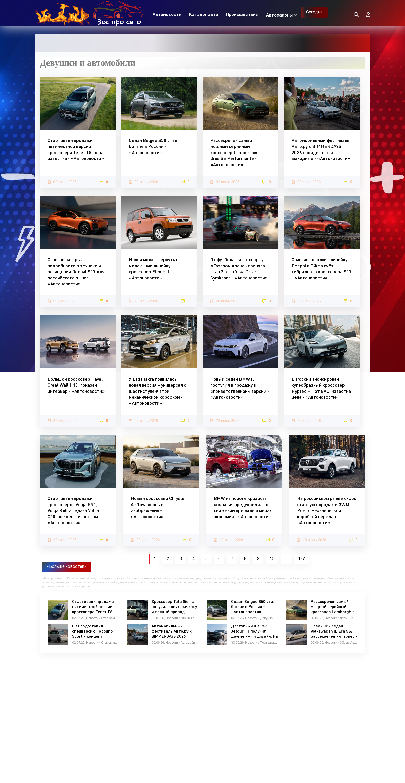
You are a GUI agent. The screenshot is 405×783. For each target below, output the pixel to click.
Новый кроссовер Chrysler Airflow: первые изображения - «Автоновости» (158, 507)
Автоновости (167, 15)
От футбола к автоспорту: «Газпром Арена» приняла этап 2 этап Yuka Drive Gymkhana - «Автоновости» (239, 268)
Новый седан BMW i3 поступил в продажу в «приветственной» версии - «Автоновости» (239, 388)
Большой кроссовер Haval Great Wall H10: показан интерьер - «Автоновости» (76, 385)
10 (272, 559)
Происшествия (242, 15)
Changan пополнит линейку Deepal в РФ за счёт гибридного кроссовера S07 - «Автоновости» (322, 268)
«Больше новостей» (66, 567)
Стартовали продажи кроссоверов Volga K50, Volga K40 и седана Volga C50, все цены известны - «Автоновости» (74, 510)
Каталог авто (203, 15)
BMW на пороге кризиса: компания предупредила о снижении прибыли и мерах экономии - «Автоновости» (243, 507)
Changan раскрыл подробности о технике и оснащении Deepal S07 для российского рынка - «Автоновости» (76, 271)
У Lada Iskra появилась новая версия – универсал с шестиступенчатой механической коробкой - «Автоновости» (157, 391)
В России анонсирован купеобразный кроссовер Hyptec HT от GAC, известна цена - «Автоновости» (321, 388)
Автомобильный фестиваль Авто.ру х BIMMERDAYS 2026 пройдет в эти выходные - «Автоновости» (321, 149)
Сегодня (314, 12)
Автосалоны (279, 15)
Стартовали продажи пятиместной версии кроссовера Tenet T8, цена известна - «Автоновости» (76, 149)
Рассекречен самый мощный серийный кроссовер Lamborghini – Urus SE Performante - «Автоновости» (236, 152)
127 (301, 559)
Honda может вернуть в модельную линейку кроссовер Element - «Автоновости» (153, 268)
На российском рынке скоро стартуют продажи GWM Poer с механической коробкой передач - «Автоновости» (326, 510)
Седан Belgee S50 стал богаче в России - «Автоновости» (153, 146)
